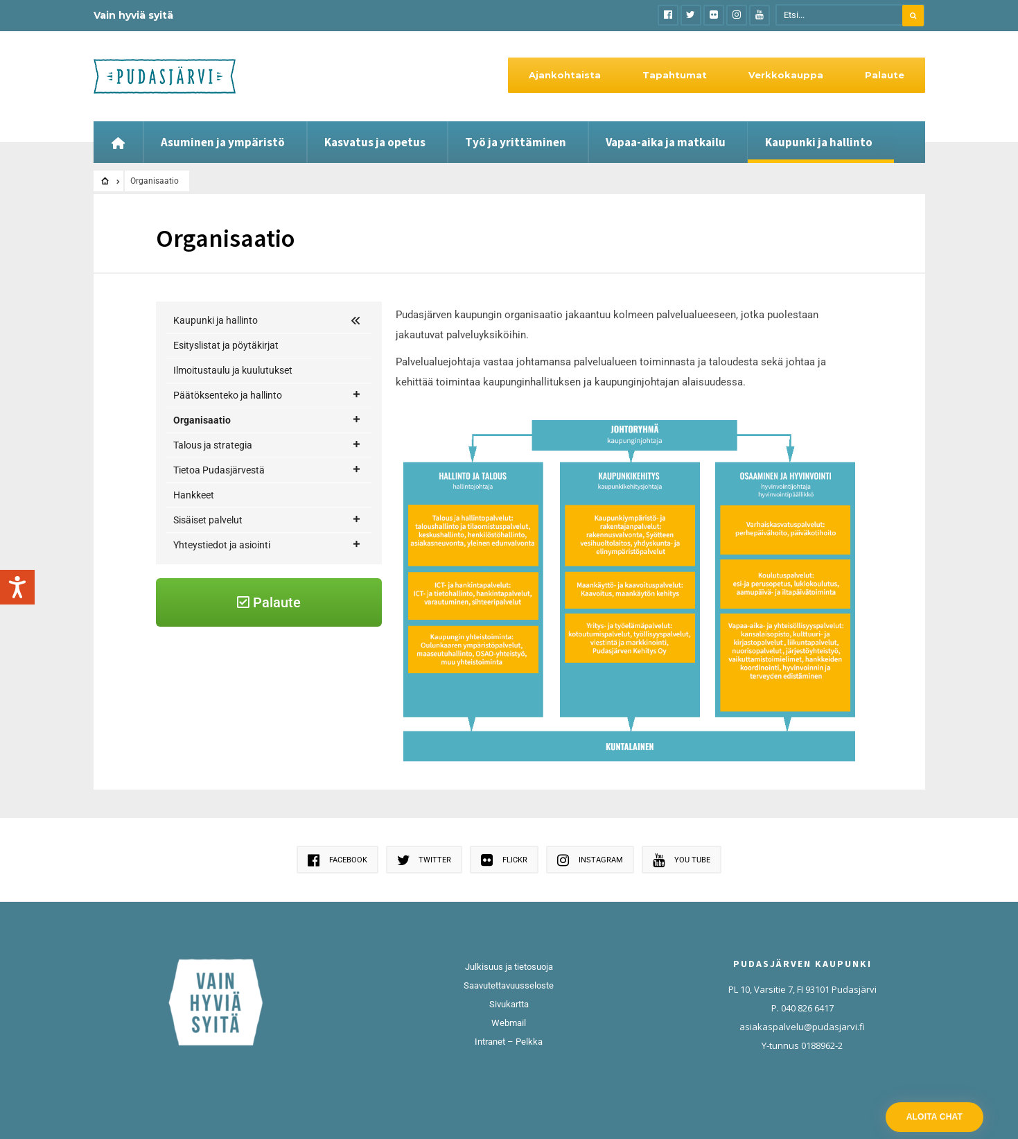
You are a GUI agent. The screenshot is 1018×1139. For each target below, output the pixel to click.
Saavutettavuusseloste (509, 985)
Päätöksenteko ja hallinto (267, 395)
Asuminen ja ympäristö (223, 142)
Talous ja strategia (267, 519)
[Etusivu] (118, 142)
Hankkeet (193, 569)
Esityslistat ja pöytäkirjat (226, 345)
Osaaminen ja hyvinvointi (244, 469)
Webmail (508, 1023)
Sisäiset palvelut (267, 594)
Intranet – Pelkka (509, 1041)
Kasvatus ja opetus (374, 142)
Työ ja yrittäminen (515, 142)
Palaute (884, 74)
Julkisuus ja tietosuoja (509, 967)
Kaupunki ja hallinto (818, 142)
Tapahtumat (674, 74)
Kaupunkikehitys (226, 494)
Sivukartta (509, 1004)
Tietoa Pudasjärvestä (267, 544)
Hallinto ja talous (227, 444)
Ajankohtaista (565, 74)
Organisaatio (267, 420)
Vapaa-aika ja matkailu (666, 142)
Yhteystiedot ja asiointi (267, 619)
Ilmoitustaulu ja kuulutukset (232, 370)
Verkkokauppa (785, 74)
